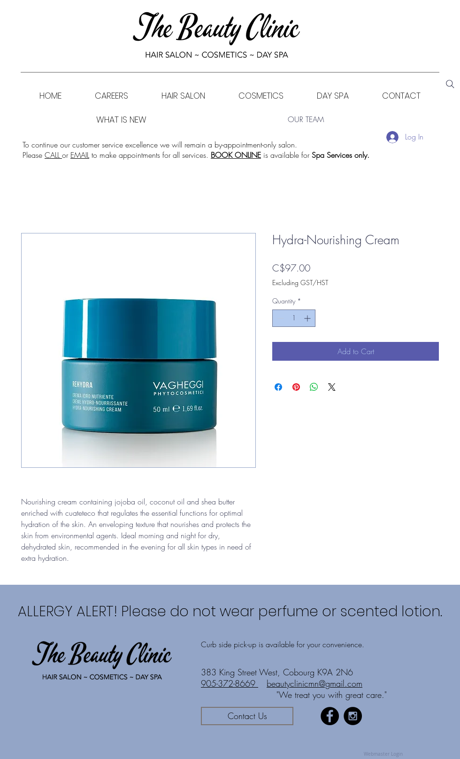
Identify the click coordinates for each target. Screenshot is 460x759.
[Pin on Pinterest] (296, 387)
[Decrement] (279, 318)
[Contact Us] (247, 716)
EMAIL (79, 155)
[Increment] (308, 318)
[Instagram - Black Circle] (353, 716)
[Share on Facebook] (278, 387)
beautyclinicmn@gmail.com (314, 683)
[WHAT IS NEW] (121, 119)
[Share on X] (331, 387)
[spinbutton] (293, 318)
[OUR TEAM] (305, 119)
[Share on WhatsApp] (314, 387)
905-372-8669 (229, 683)
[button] (261, 95)
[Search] (450, 84)
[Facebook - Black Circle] (330, 716)
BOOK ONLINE (236, 155)
